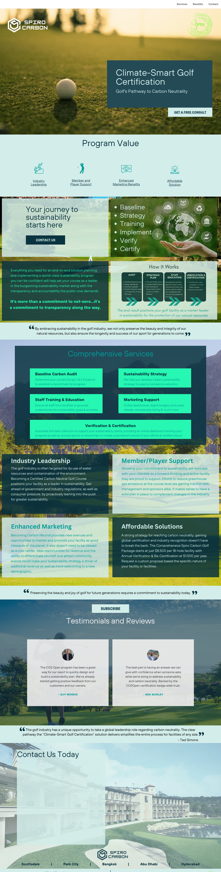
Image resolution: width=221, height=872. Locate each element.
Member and (81, 180)
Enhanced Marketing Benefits (126, 182)
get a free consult (190, 112)
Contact (213, 4)
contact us (45, 240)
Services (182, 4)
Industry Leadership (39, 183)
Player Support (81, 184)
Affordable (174, 181)
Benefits (198, 4)
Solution (175, 184)
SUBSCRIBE (110, 608)
